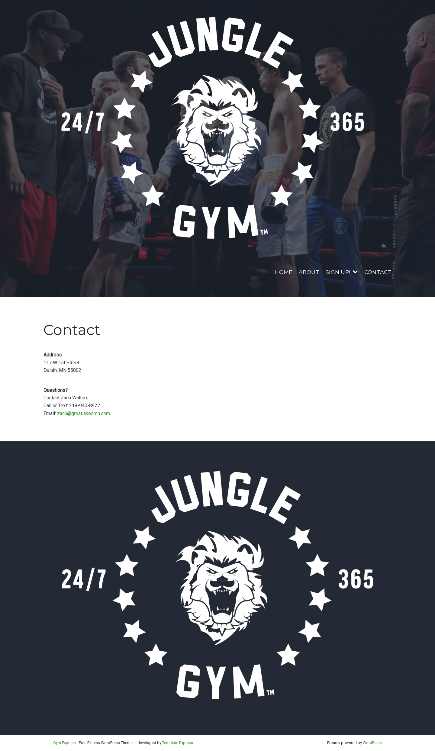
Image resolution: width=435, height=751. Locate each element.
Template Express (177, 742)
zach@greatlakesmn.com (83, 413)
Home (283, 272)
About (309, 272)
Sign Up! (338, 272)
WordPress (372, 742)
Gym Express (64, 742)
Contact (378, 272)
